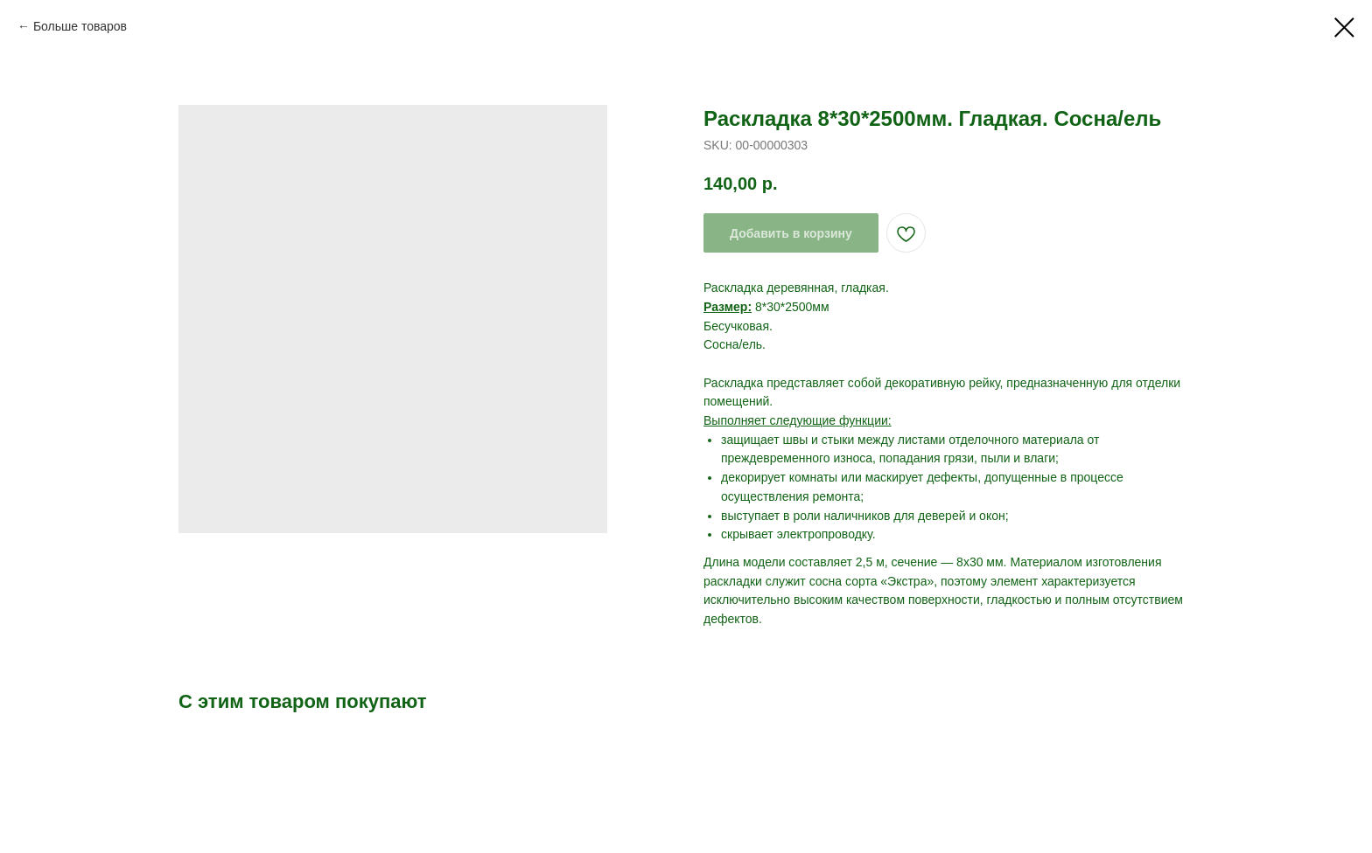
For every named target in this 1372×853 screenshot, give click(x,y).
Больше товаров (80, 26)
